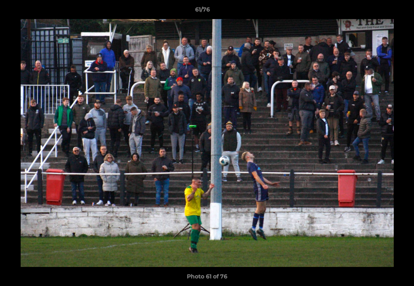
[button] (380, 11)
